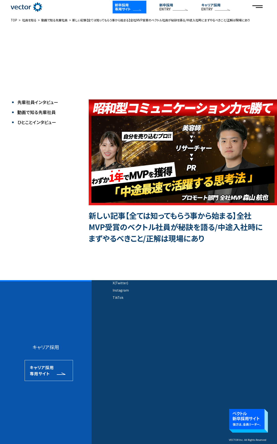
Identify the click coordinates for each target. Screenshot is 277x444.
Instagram (121, 290)
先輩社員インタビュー (37, 102)
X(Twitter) (120, 283)
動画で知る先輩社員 (36, 112)
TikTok (118, 297)
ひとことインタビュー (36, 122)
